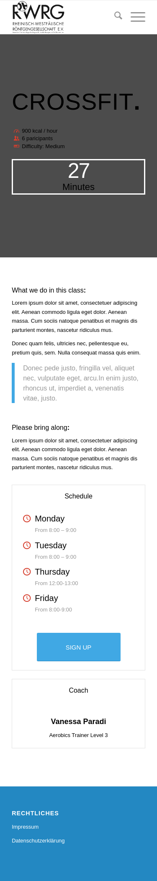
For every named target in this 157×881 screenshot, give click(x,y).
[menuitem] (114, 17)
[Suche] (114, 17)
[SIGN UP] (79, 647)
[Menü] (133, 17)
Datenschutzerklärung (38, 840)
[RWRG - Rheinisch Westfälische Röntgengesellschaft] (65, 17)
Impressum (25, 827)
